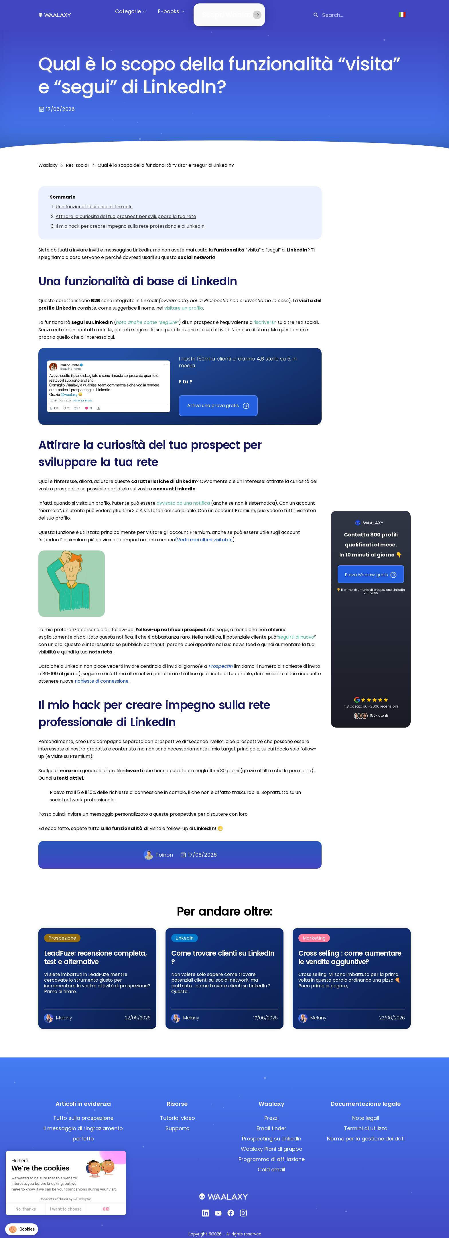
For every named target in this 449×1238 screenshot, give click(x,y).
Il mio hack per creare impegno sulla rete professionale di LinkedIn (130, 219)
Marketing (314, 931)
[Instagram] (243, 1207)
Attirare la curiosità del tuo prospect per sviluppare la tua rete (126, 209)
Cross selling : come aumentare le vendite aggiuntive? (349, 951)
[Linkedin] (205, 1207)
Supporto (178, 1121)
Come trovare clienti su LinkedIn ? (222, 951)
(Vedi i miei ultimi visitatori (204, 533)
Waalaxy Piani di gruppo (271, 1142)
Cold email (271, 1162)
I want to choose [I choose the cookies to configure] (66, 1209)
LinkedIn (185, 931)
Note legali (365, 1111)
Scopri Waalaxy (221, 11)
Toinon (158, 848)
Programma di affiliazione (272, 1152)
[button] (21, 1229)
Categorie (134, 11)
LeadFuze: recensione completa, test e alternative (95, 951)
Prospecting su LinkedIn (271, 1131)
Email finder (271, 1121)
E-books (174, 11)
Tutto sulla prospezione (83, 1111)
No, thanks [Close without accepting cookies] (25, 1209)
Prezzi (271, 1111)
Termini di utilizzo (365, 1121)
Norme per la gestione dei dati (366, 1131)
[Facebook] (230, 1208)
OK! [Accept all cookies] (106, 1209)
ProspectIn (221, 659)
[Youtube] (218, 1208)
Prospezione (62, 931)
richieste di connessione (102, 674)
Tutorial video (177, 1111)
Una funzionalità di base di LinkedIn (94, 200)
